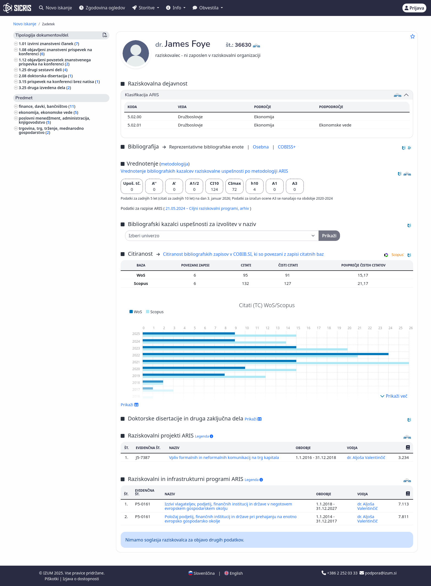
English (233, 573)
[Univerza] (222, 235)
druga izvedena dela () (49, 87)
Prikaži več (393, 396)
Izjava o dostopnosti (81, 578)
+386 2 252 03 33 (340, 573)
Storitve (144, 8)
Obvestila (206, 8)
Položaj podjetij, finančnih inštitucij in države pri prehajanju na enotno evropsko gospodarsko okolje (231, 519)
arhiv (245, 208)
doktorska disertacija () (50, 75)
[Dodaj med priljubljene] (412, 36)
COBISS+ (287, 147)
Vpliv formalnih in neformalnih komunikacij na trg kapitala (225, 457)
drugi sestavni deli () (47, 69)
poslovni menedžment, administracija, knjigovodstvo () (54, 120)
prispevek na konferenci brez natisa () (63, 81)
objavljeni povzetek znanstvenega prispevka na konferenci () (55, 62)
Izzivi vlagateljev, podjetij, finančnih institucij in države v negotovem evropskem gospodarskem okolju (229, 506)
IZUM (48, 573)
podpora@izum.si (378, 573)
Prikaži (130, 404)
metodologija (174, 164)
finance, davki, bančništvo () (47, 106)
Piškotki (52, 578)
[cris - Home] (17, 8)
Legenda (204, 436)
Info (174, 8)
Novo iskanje (55, 8)
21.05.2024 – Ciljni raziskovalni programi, (202, 208)
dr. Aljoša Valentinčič (366, 457)
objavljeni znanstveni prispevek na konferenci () (55, 51)
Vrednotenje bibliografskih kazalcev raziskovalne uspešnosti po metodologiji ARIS (204, 171)
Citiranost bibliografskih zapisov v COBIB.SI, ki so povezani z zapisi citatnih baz (243, 254)
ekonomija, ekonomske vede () (48, 112)
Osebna (261, 147)
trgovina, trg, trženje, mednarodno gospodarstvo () (51, 130)
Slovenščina (201, 573)
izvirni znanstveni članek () (53, 43)
